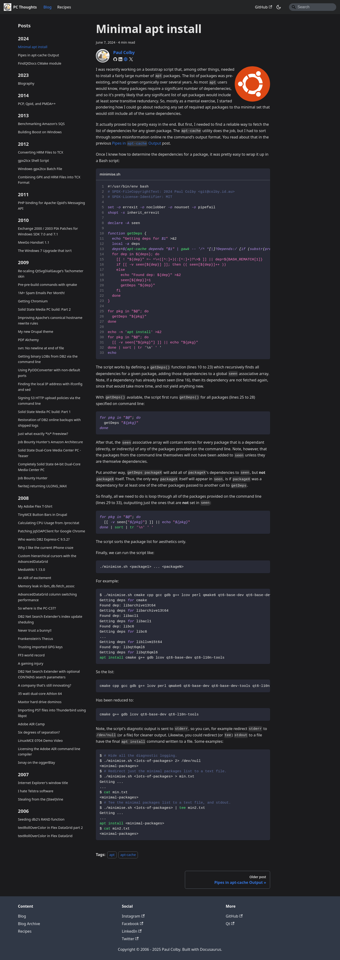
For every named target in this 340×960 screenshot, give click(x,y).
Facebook (132, 923)
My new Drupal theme (35, 331)
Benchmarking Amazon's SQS (41, 123)
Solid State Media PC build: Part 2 (44, 309)
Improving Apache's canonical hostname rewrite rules (50, 320)
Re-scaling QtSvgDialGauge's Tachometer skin (50, 274)
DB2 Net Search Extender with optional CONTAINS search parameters (49, 674)
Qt (230, 923)
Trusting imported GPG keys (40, 647)
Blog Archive (29, 923)
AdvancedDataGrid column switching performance (47, 597)
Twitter (130, 938)
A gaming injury (30, 663)
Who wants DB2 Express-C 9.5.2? (44, 539)
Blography (26, 83)
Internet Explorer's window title (43, 783)
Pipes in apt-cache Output (38, 55)
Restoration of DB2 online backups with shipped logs (49, 422)
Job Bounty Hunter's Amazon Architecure (50, 442)
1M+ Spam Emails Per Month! (41, 293)
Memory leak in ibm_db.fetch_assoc (46, 586)
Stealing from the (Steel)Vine (40, 799)
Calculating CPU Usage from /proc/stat (48, 523)
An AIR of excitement (34, 578)
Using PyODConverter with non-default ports (49, 373)
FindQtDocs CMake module (39, 63)
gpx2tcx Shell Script (33, 160)
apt (112, 854)
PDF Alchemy (28, 340)
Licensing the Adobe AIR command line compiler (49, 752)
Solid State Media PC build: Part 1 (44, 411)
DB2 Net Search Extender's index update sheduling (50, 619)
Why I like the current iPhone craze (45, 547)
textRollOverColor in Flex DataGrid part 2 (50, 827)
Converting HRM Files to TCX (40, 152)
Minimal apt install (32, 47)
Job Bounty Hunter (32, 478)
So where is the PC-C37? (37, 608)
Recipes (64, 7)
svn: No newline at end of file (41, 348)
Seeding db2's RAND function (41, 819)
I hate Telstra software (35, 791)
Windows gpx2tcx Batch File (40, 169)
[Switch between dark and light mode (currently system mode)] (278, 7)
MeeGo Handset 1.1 (33, 242)
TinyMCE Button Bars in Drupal (42, 514)
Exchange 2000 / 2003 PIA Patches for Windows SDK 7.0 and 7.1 (48, 231)
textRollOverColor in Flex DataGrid (45, 836)
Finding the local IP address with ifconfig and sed (50, 387)
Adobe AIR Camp (31, 724)
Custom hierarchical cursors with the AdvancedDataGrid (47, 559)
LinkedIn (131, 931)
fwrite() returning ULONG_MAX (42, 486)
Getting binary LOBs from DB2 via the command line (48, 359)
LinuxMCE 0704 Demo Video (40, 740)
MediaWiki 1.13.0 (31, 569)
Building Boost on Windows (40, 132)
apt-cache (128, 854)
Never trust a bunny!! (34, 630)
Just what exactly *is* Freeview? (43, 433)
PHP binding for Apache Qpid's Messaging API (51, 205)
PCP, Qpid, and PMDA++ (37, 103)
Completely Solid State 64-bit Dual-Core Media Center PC (49, 467)
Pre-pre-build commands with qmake (47, 284)
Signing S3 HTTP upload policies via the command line (49, 401)
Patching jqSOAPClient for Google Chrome (51, 531)
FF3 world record (31, 655)
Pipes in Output (136, 143)
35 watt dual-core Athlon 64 (40, 693)
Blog (47, 7)
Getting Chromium (33, 301)
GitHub (263, 7)
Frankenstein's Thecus (35, 638)
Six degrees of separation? (39, 732)
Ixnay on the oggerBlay (36, 762)
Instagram (133, 916)
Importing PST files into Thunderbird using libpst (52, 713)
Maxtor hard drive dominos (39, 702)
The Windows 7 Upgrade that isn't (45, 250)
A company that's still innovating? (44, 685)
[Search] (312, 7)
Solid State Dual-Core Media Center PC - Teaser (49, 453)
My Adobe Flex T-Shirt (35, 506)
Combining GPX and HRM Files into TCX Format (49, 180)
